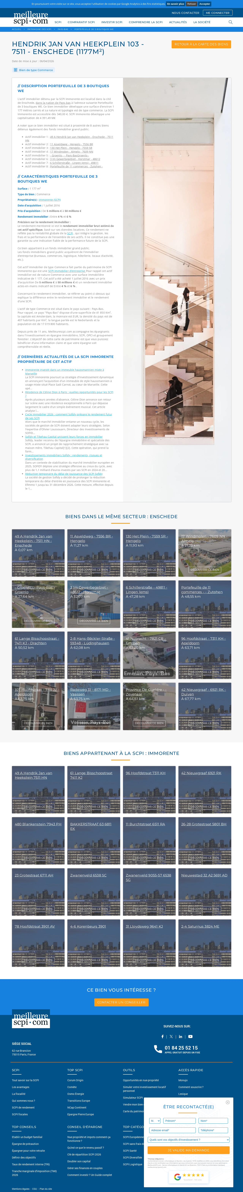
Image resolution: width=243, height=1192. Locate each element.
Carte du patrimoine (135, 1111)
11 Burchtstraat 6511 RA (145, 824)
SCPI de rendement (23, 1107)
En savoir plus (175, 3)
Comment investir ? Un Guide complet (89, 1175)
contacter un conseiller (121, 1002)
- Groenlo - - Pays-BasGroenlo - (69, 155)
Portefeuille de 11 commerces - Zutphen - (76, 166)
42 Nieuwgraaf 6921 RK (201, 773)
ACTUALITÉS (178, 22)
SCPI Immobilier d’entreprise (67, 271)
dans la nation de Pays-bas (53, 103)
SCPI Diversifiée (132, 1157)
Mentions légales (21, 1188)
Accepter (204, 3)
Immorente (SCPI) (50, 200)
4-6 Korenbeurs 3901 (88, 926)
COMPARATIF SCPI (81, 22)
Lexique (183, 1094)
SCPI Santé (129, 1150)
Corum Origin (75, 1080)
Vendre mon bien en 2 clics (139, 1104)
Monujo (183, 1080)
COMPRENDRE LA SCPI (146, 22)
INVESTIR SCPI (111, 22)
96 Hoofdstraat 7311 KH (146, 773)
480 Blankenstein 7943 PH (38, 824)
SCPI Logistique (132, 1164)
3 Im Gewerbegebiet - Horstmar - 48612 (75, 159)
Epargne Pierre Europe (80, 1114)
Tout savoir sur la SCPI (25, 1080)
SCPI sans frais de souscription (141, 1144)
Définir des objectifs (24, 1157)
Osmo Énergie (75, 1094)
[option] (177, 290)
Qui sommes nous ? (23, 1100)
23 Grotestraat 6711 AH (34, 875)
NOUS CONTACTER (185, 13)
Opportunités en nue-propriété (141, 1080)
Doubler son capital (79, 1161)
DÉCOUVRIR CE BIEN (38, 569)
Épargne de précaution (25, 1144)
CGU (34, 1188)
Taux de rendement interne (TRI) (31, 1164)
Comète (72, 1087)
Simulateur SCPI (133, 1097)
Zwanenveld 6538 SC (88, 875)
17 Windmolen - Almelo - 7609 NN (71, 151)
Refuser (191, 3)
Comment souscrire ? (191, 1087)
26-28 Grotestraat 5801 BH (204, 824)
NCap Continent (76, 1107)
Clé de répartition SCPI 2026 (84, 1154)
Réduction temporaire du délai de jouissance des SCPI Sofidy (64, 474)
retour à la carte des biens (201, 44)
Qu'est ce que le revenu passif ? (85, 1147)
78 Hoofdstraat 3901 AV (35, 926)
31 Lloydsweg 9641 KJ (144, 926)
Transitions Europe (78, 1100)
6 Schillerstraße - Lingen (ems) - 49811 (74, 163)
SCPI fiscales (20, 1114)
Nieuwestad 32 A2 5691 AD (204, 875)
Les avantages (20, 1087)
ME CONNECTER (218, 13)
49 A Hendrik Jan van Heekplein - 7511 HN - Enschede (33, 541)
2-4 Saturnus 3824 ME (200, 926)
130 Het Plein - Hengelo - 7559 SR (71, 148)
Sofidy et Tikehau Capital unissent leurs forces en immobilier (64, 436)
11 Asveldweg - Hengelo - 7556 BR (71, 144)
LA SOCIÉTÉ (202, 22)
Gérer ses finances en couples (85, 1168)
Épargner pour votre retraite (28, 1150)
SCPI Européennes (134, 1137)
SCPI (58, 22)
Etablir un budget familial (27, 1137)
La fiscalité (18, 1094)
